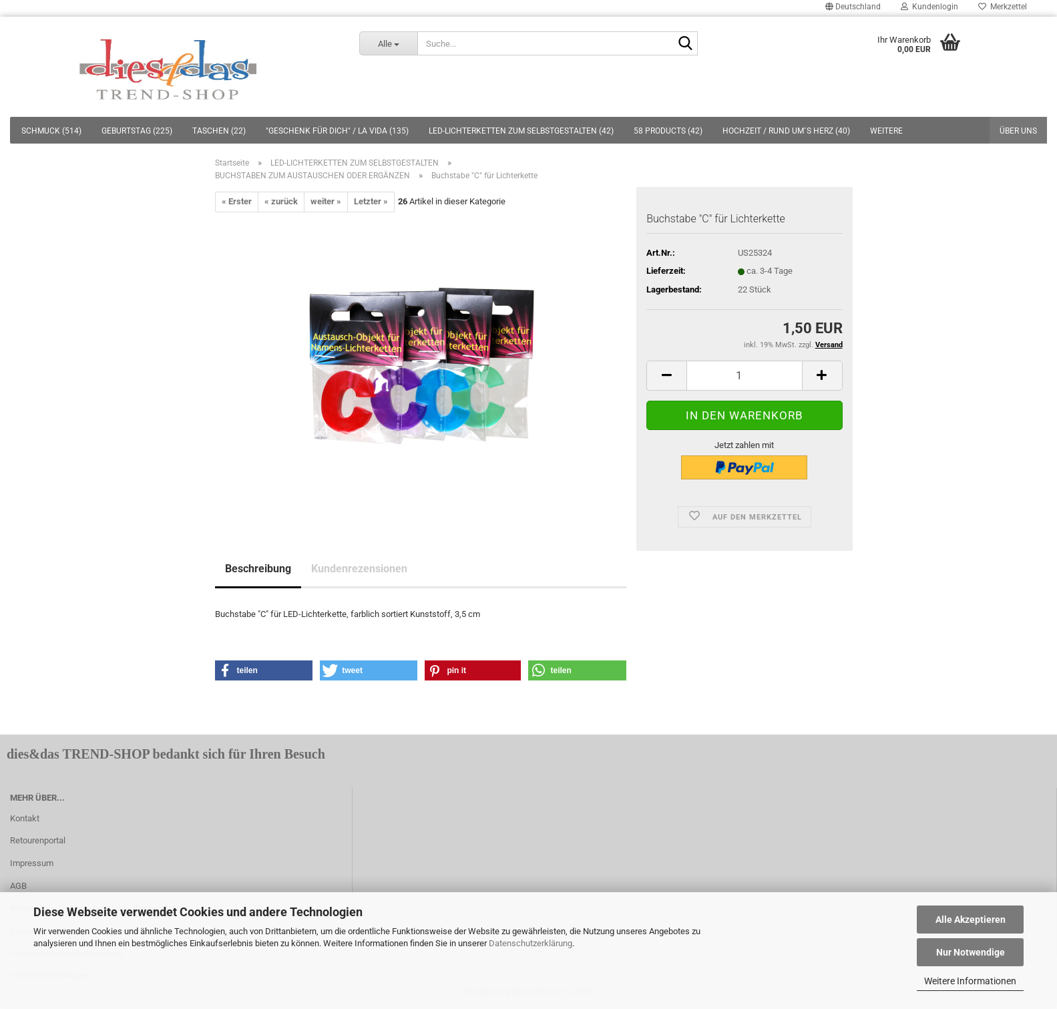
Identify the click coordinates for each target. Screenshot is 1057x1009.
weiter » (325, 201)
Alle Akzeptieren (970, 919)
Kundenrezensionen (359, 568)
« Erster (237, 201)
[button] (264, 670)
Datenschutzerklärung (530, 943)
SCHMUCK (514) (51, 131)
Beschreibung (258, 568)
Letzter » (371, 201)
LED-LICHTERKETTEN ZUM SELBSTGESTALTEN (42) (521, 131)
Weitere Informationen (970, 981)
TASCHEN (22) (219, 131)
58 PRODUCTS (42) (668, 131)
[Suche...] (388, 43)
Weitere (886, 131)
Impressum (31, 863)
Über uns (1018, 131)
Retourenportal (37, 840)
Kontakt (24, 818)
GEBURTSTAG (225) (136, 131)
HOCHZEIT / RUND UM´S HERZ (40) (786, 131)
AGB (18, 886)
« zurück (281, 201)
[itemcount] (744, 376)
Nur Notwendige (970, 952)
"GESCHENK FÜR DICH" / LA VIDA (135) (337, 131)
